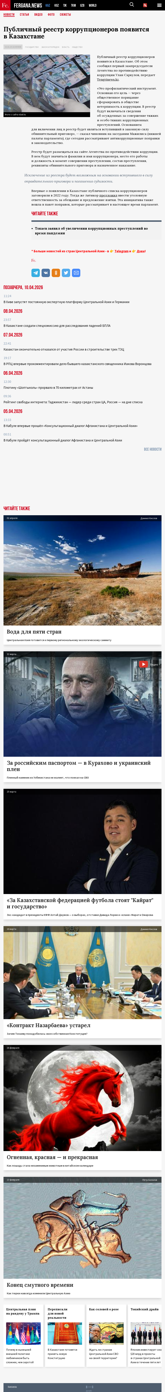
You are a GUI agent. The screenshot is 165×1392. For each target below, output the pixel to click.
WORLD (94, 5)
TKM (74, 5)
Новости (9, 15)
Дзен (141, 251)
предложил (108, 195)
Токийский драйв (145, 1309)
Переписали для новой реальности (57, 1313)
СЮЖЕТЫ (65, 15)
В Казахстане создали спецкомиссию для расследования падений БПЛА (56, 325)
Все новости (153, 449)
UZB (83, 5)
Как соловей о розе (104, 1309)
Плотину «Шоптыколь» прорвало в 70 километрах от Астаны (48, 387)
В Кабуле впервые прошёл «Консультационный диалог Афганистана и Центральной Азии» (70, 426)
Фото (51, 15)
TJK (65, 5)
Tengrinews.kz (108, 79)
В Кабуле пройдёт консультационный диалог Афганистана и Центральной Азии (62, 440)
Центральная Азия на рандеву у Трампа (22, 1311)
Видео (38, 15)
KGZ (56, 5)
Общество (77, 47)
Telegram (122, 251)
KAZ (48, 5)
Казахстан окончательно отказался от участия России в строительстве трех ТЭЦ (63, 349)
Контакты (12, 1386)
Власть (65, 47)
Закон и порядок (50, 47)
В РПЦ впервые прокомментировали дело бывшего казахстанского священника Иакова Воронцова (77, 364)
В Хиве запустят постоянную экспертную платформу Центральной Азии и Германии (66, 302)
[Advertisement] (82, 479)
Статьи (24, 15)
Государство (32, 47)
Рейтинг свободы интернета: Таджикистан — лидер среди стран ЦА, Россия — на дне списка (72, 402)
